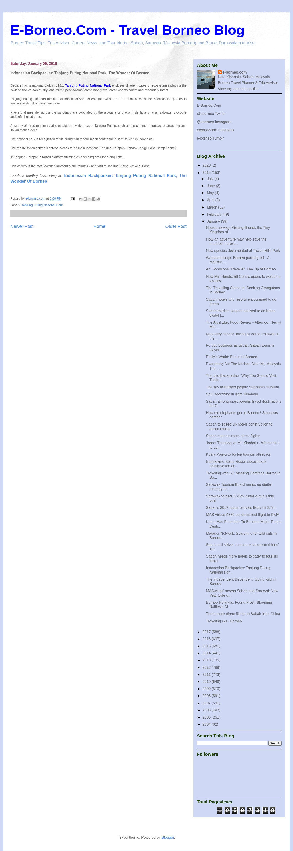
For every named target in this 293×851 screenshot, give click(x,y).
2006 (207, 710)
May (211, 193)
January (214, 221)
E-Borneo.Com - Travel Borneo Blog (127, 30)
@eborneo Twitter (211, 114)
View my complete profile (238, 89)
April (211, 200)
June (211, 186)
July (210, 179)
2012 (207, 667)
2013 (207, 660)
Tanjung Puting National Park (42, 205)
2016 (207, 639)
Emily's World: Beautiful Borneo (231, 357)
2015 (207, 646)
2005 (207, 717)
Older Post (176, 226)
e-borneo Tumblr (210, 138)
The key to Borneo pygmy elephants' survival (242, 387)
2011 (207, 675)
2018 (207, 172)
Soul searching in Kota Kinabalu (232, 394)
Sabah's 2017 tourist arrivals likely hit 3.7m (240, 508)
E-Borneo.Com (209, 105)
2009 (207, 689)
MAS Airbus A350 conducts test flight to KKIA (242, 515)
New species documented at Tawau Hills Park (243, 251)
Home (99, 226)
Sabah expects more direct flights (233, 436)
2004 (207, 724)
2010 (207, 682)
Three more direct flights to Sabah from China (243, 614)
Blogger (168, 837)
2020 (207, 165)
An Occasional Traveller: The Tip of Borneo (241, 269)
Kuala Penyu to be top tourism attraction (238, 454)
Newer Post (21, 226)
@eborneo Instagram (214, 122)
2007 (207, 703)
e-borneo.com (234, 72)
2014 (207, 653)
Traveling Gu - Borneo (224, 621)
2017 (207, 632)
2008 (207, 696)
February (214, 214)
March (212, 207)
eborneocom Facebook (215, 130)
